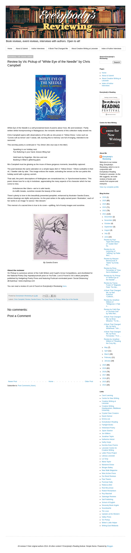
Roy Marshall (107, 494)
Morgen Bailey (107, 468)
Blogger (110, 546)
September (108, 227)
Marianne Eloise (108, 465)
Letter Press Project (109, 453)
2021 (104, 214)
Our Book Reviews (109, 476)
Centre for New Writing (110, 398)
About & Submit (22, 49)
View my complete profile (109, 187)
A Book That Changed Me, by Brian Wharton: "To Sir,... (112, 319)
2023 (104, 207)
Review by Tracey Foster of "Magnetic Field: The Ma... (112, 285)
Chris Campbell (19, 299)
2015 (104, 382)
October (107, 224)
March (107, 354)
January (107, 361)
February (108, 357)
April (106, 351)
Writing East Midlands (110, 526)
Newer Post (12, 381)
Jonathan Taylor (108, 436)
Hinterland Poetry (108, 428)
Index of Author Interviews (111, 49)
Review (27, 299)
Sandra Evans (36, 299)
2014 (104, 385)
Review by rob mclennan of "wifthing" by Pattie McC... (112, 252)
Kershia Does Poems (110, 445)
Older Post (89, 381)
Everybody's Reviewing (108, 158)
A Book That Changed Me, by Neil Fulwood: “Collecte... (112, 293)
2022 (104, 211)
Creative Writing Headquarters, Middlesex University (111, 408)
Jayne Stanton (107, 431)
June (106, 237)
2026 (104, 197)
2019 (104, 368)
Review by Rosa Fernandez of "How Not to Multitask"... (112, 270)
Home (10, 49)
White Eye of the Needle (70, 299)
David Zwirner (107, 416)
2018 (104, 372)
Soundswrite (106, 508)
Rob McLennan (107, 488)
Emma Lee (106, 419)
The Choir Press (47, 299)
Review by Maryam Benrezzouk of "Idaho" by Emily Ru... (111, 262)
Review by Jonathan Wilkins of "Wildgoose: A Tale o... (112, 303)
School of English (108, 502)
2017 (104, 375)
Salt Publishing (107, 499)
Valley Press (106, 517)
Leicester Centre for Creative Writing (109, 449)
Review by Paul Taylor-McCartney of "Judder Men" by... (111, 243)
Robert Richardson (109, 491)
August (107, 230)
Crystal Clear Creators (110, 413)
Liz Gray (105, 459)
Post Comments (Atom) (27, 386)
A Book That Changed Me (58, 49)
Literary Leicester (108, 456)
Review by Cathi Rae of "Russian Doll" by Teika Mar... (112, 311)
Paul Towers (106, 479)
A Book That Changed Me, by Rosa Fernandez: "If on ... (112, 334)
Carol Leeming (107, 395)
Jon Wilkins (106, 433)
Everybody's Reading (110, 422)
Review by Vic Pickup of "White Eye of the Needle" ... (112, 278)
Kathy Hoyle (106, 442)
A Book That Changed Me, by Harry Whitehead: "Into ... (112, 326)
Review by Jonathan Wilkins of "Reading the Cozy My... (112, 341)
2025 (104, 201)
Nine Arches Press (109, 473)
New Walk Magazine (109, 470)
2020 (104, 365)
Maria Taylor (106, 462)
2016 (104, 378)
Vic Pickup (57, 299)
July (106, 233)
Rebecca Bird (107, 485)
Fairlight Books (107, 425)
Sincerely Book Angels (110, 505)
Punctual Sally (107, 482)
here (64, 286)
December (108, 217)
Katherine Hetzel (108, 439)
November (108, 220)
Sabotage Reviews (109, 497)
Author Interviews (38, 49)
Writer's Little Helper (109, 523)
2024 (104, 204)
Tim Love (105, 511)
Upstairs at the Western (111, 514)
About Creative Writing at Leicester (84, 49)
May (106, 347)
